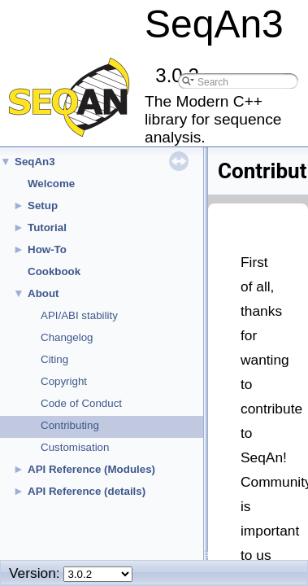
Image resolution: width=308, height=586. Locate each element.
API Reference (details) (86, 491)
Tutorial (47, 227)
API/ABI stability (79, 315)
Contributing (70, 425)
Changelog (67, 337)
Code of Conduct (81, 403)
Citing (54, 359)
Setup (43, 205)
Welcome (51, 183)
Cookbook (54, 271)
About (43, 293)
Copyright (64, 381)
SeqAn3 (35, 161)
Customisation (75, 447)
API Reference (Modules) (91, 469)
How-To (47, 249)
